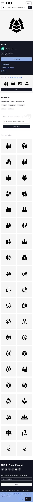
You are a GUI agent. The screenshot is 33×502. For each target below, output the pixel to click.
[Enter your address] (16, 479)
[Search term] (17, 7)
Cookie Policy (17, 494)
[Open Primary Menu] (2, 3)
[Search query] (16, 122)
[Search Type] (3, 7)
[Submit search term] (30, 7)
